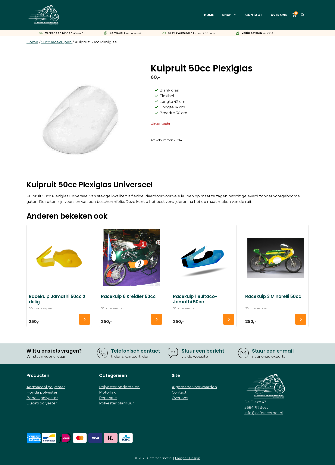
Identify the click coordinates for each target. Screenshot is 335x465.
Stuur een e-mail (273, 351)
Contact (253, 15)
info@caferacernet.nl (263, 413)
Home (209, 15)
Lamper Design (187, 458)
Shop (231, 15)
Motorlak (107, 392)
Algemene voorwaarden (194, 387)
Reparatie (108, 398)
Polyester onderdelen (119, 387)
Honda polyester (41, 392)
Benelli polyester (42, 398)
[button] (303, 15)
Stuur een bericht (203, 351)
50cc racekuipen (56, 42)
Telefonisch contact (135, 351)
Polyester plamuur (116, 403)
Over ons (279, 15)
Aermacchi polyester (45, 387)
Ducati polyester (41, 403)
